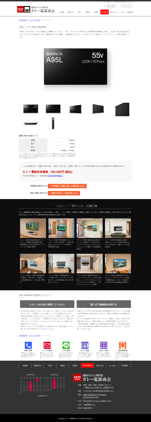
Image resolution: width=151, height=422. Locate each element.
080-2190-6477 (90, 395)
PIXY (79, 12)
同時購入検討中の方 (58, 186)
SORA (96, 12)
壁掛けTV (71, 12)
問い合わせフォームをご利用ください (98, 401)
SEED (88, 12)
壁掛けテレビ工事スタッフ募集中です (99, 387)
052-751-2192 (89, 397)
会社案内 (130, 12)
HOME (62, 12)
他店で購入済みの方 (55, 193)
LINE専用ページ (89, 404)
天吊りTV (113, 12)
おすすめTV (104, 12)
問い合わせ (126, 6)
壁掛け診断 (111, 6)
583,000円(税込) (55, 176)
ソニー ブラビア (34, 20)
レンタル (121, 12)
